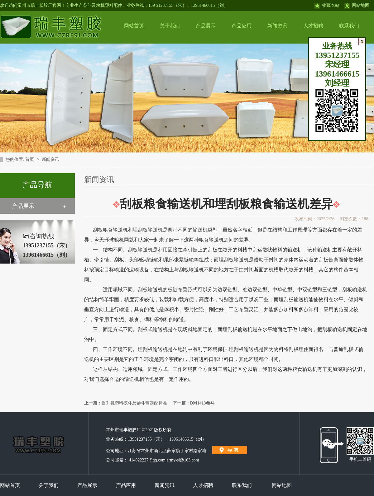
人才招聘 (313, 25)
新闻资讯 (277, 25)
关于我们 (170, 25)
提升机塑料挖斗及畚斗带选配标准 (134, 403)
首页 (30, 159)
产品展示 (206, 25)
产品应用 (242, 25)
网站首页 (134, 25)
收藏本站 (330, 5)
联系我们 (349, 25)
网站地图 (360, 5)
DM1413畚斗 (202, 403)
